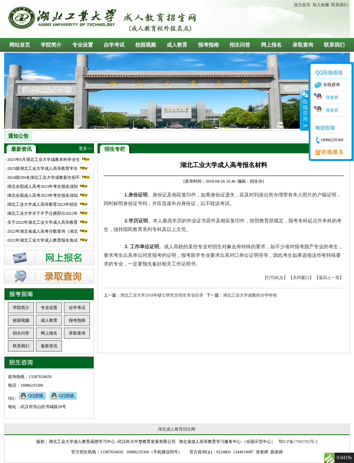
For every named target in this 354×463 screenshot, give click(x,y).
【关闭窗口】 (301, 277)
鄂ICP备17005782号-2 (298, 441)
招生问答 (240, 45)
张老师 (326, 97)
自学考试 (114, 45)
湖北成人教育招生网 (176, 429)
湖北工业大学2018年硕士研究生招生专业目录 (161, 295)
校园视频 (145, 45)
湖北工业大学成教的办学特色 (250, 295)
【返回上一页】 (329, 277)
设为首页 (302, 4)
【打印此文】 (275, 277)
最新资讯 (49, 346)
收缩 (304, 110)
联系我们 (338, 4)
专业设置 (82, 45)
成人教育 (177, 45)
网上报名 (271, 45)
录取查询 (302, 45)
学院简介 (51, 45)
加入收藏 (319, 4)
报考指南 (208, 45)
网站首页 (19, 45)
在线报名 (327, 152)
